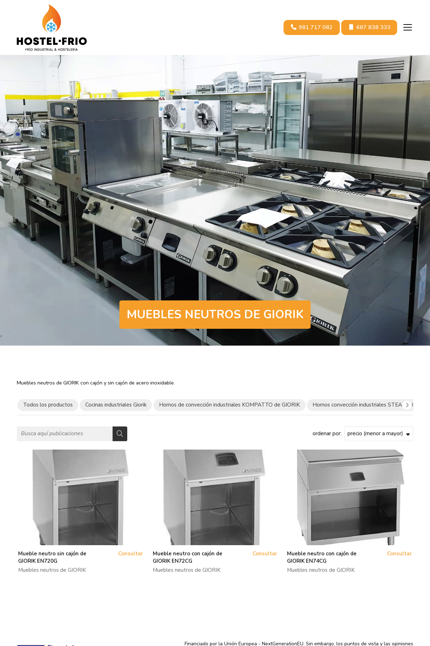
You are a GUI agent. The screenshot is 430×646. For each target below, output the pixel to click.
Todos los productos (48, 404)
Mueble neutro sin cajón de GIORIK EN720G (52, 557)
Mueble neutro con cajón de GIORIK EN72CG (187, 557)
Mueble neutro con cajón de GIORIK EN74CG (322, 557)
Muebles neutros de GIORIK (52, 570)
